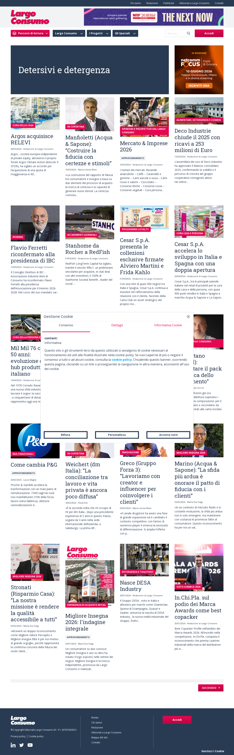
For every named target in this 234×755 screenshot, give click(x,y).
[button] (188, 316)
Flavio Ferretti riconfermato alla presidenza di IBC (33, 254)
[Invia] (189, 33)
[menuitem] (135, 3)
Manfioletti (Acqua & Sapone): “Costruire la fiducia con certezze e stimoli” (89, 150)
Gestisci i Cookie (212, 751)
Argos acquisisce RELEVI (32, 139)
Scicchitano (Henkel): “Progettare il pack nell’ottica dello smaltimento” (198, 368)
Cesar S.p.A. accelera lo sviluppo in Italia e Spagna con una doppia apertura (198, 256)
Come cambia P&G (34, 464)
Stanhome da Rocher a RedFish (87, 249)
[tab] (66, 326)
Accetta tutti (168, 435)
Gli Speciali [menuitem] (122, 33)
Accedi (209, 33)
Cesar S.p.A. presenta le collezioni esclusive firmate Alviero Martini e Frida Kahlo (142, 256)
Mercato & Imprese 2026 (144, 146)
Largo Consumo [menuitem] (66, 33)
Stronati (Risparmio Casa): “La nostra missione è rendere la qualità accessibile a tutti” (35, 603)
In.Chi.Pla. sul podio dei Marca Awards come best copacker (198, 607)
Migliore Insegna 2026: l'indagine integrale (86, 622)
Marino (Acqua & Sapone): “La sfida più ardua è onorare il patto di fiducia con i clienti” (197, 479)
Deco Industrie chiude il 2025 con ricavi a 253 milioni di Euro (197, 140)
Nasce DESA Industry (135, 586)
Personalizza (117, 435)
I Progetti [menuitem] (96, 33)
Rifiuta (65, 435)
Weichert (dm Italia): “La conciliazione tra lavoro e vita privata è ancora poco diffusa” (86, 480)
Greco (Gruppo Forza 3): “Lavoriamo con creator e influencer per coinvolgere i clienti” (140, 482)
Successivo (209, 688)
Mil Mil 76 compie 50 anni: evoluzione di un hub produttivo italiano (33, 360)
